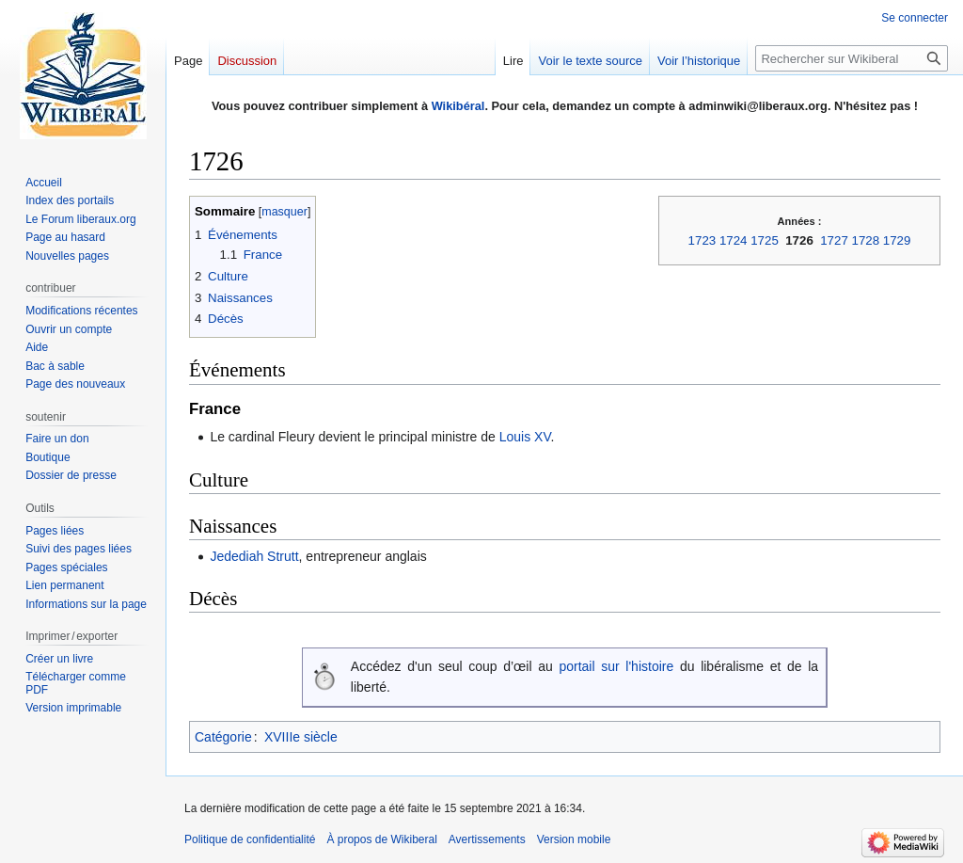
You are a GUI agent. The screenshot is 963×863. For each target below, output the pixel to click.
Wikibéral (458, 106)
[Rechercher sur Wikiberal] (851, 58)
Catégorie (223, 736)
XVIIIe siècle (301, 736)
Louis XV (525, 436)
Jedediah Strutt (254, 556)
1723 (702, 240)
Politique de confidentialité (249, 839)
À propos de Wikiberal (381, 839)
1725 (764, 240)
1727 (834, 240)
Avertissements (487, 839)
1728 (866, 240)
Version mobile (574, 839)
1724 (733, 240)
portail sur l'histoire (616, 666)
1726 (799, 240)
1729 (897, 240)
